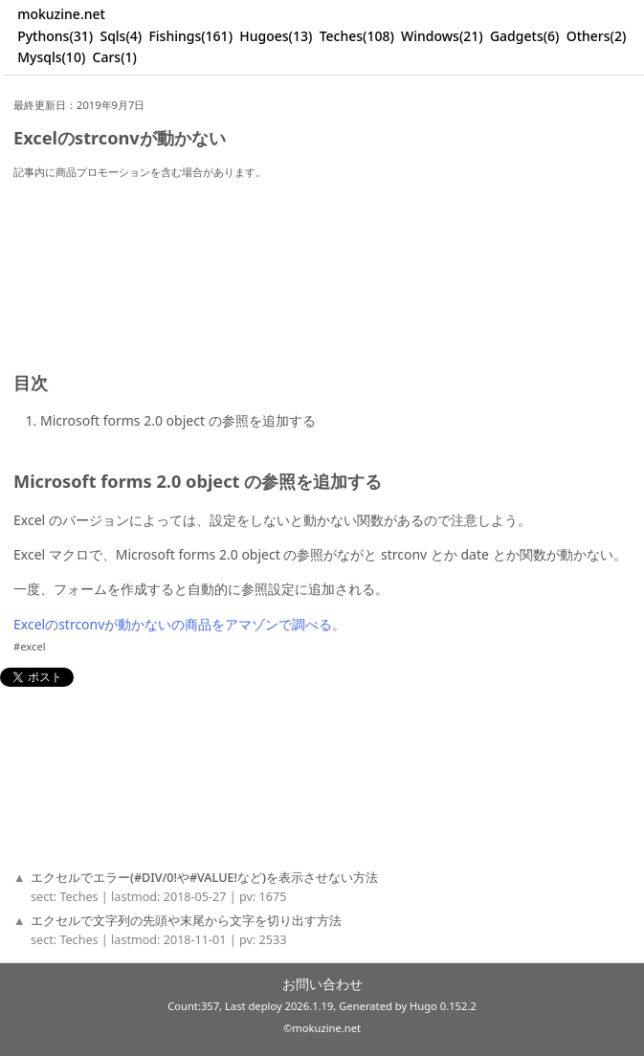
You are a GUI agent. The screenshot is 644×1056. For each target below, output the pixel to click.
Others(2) (596, 36)
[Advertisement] (318, 255)
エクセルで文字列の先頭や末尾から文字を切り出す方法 (186, 921)
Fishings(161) (190, 36)
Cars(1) (115, 57)
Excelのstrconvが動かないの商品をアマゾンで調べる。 (179, 624)
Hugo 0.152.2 (443, 1006)
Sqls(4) (121, 36)
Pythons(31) (55, 36)
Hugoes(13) (275, 36)
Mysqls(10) (51, 57)
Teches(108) (357, 36)
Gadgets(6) (525, 36)
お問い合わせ (322, 984)
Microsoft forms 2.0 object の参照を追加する (178, 420)
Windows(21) (442, 36)
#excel (29, 646)
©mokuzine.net (322, 1028)
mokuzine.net (61, 14)
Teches (78, 897)
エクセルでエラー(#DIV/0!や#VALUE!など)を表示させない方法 (204, 877)
